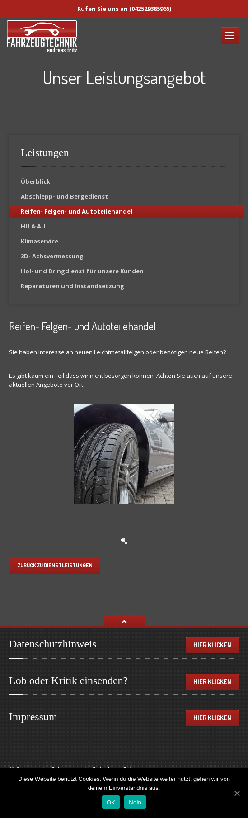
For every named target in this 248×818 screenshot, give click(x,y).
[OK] (236, 793)
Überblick (35, 181)
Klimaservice (39, 241)
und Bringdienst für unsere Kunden (82, 271)
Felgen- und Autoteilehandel (76, 211)
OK (111, 802)
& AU (33, 226)
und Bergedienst (64, 196)
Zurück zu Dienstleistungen (55, 565)
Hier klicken (212, 645)
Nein (135, 802)
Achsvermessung (52, 256)
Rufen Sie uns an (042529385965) (124, 9)
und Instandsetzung (72, 286)
